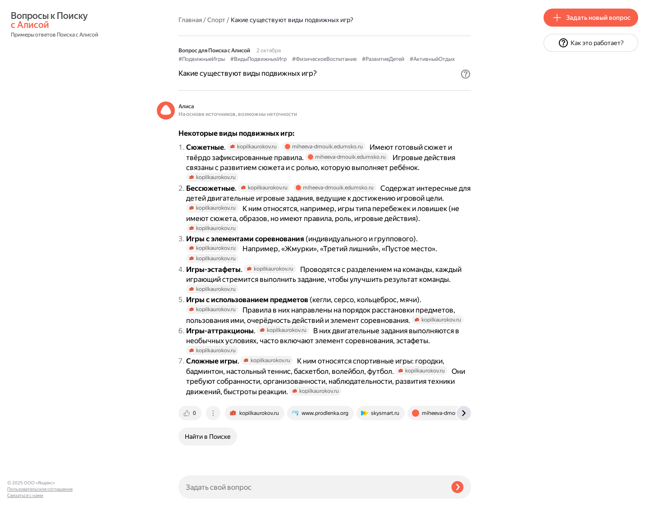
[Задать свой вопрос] (311, 487)
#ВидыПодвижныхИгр (258, 59)
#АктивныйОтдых (432, 59)
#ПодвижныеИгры (201, 59)
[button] (465, 74)
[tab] (190, 413)
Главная (190, 19)
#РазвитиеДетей (383, 59)
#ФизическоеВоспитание (324, 59)
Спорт (216, 19)
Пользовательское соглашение (40, 489)
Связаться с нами (25, 495)
